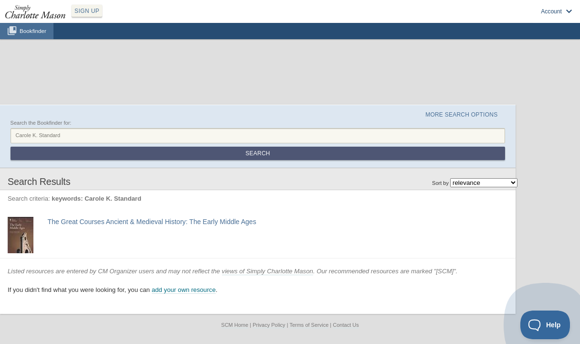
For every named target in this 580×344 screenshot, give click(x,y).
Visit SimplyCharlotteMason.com (521, 19)
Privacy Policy (269, 261)
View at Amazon (124, 183)
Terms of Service (308, 261)
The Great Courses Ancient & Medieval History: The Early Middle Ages (183, 158)
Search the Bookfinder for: (73, 78)
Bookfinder (33, 41)
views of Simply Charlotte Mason (299, 207)
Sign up (438, 19)
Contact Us (346, 261)
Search (507, 89)
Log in (465, 19)
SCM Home (234, 261)
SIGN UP (132, 18)
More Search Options (483, 67)
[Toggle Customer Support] (545, 325)
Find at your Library (171, 183)
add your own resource (216, 226)
